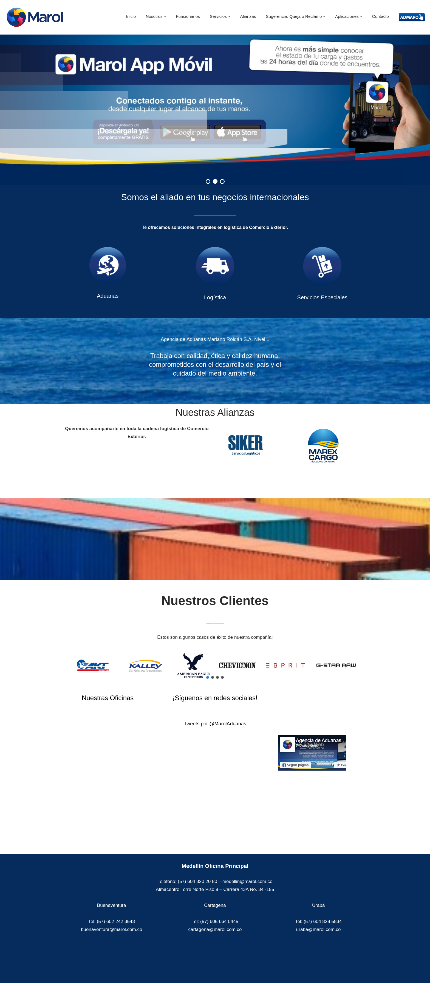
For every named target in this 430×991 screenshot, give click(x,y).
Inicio (131, 16)
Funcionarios (188, 16)
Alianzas (248, 16)
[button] (165, 16)
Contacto (380, 16)
